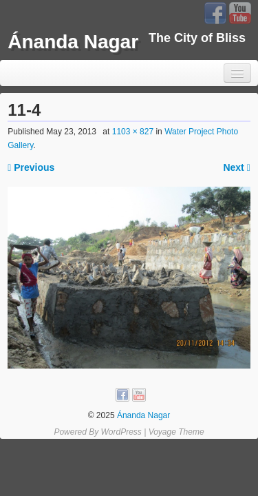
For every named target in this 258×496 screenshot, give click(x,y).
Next (236, 167)
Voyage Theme (176, 432)
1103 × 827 (132, 131)
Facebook (215, 13)
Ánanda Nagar (73, 41)
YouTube (240, 13)
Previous (31, 167)
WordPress (120, 432)
